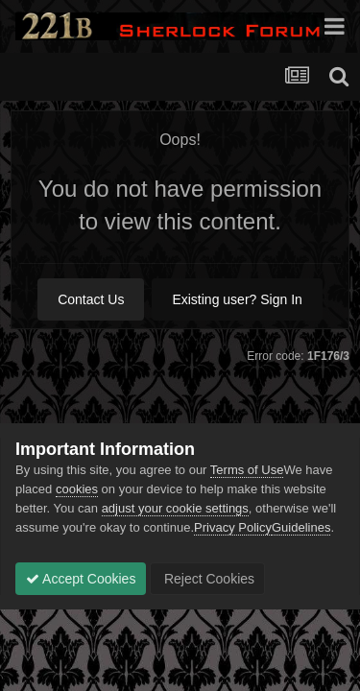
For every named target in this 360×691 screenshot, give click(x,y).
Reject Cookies (207, 578)
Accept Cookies (80, 578)
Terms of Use (247, 470)
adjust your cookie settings (175, 508)
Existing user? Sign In (236, 299)
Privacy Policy (233, 527)
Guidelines (301, 527)
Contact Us (91, 299)
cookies (77, 489)
